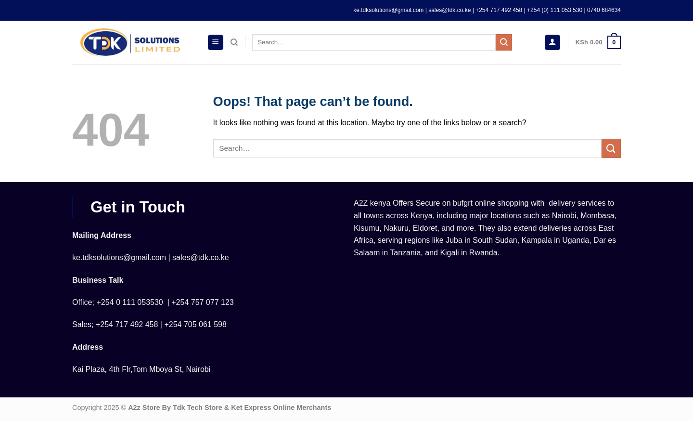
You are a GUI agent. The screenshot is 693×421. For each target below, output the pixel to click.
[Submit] (504, 42)
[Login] (552, 43)
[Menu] (215, 43)
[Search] (234, 42)
